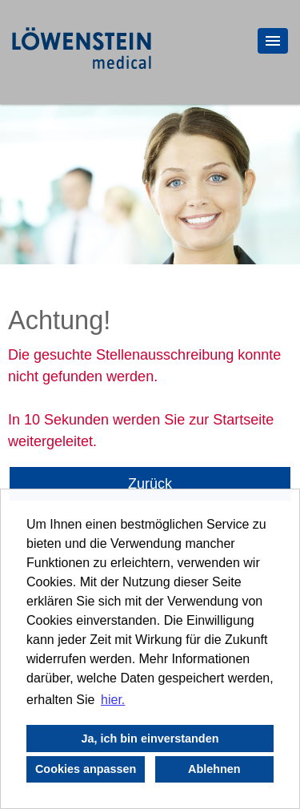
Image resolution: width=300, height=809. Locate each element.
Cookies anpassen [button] (85, 769)
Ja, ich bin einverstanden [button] (150, 738)
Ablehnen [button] (214, 769)
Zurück (150, 484)
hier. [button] (113, 699)
